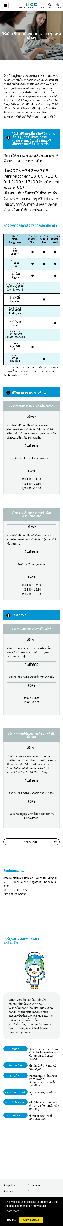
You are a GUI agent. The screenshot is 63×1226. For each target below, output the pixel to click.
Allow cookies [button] (31, 1220)
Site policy (9, 1185)
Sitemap (8, 1191)
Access (36, 1185)
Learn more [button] (12, 1211)
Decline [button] (11, 1220)
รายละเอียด (30, 842)
